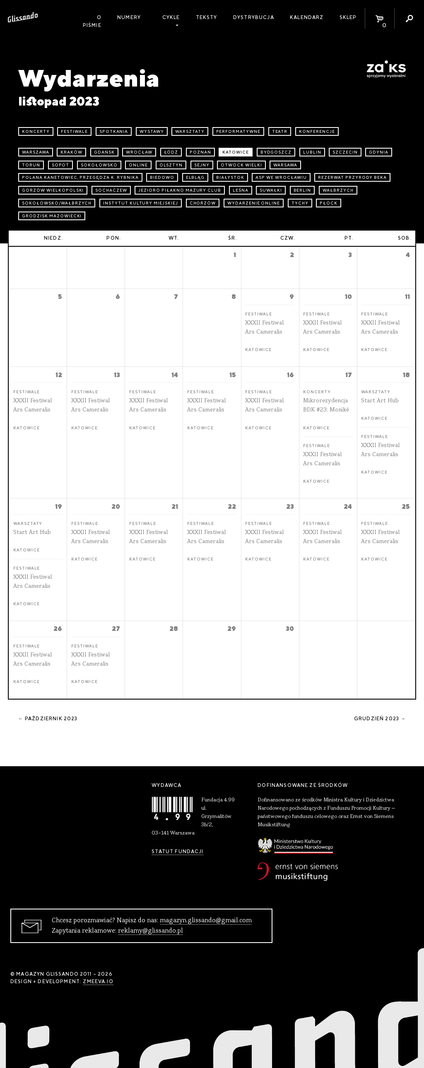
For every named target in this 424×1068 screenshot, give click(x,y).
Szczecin (345, 152)
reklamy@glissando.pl (150, 931)
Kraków (71, 152)
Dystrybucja (253, 17)
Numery (129, 17)
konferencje (317, 131)
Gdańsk (104, 152)
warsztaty (190, 131)
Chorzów (203, 203)
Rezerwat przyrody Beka (352, 177)
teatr (280, 131)
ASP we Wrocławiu (280, 177)
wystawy (152, 131)
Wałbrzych (338, 190)
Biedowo (162, 177)
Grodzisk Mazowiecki (52, 216)
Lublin (312, 152)
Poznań (200, 152)
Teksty (206, 17)
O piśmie (92, 21)
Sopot (61, 165)
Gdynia (378, 152)
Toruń (31, 165)
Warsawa (285, 165)
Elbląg (195, 177)
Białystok (230, 177)
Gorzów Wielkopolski (53, 190)
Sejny (202, 165)
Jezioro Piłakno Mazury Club (179, 190)
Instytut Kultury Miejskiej (140, 203)
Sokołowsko (99, 165)
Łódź (171, 152)
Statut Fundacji (177, 851)
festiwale (74, 131)
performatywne (238, 131)
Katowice (235, 152)
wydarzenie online (253, 203)
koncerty (36, 131)
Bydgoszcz (276, 152)
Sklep (348, 17)
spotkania (113, 131)
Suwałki (271, 190)
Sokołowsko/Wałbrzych (57, 203)
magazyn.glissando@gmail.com (206, 920)
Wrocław (139, 152)
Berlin (302, 190)
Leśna (240, 190)
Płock (328, 203)
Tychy (300, 203)
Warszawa (35, 152)
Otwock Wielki (241, 165)
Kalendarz (306, 17)
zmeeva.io (98, 981)
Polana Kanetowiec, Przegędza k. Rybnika (80, 177)
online (138, 165)
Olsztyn (171, 165)
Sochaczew (111, 190)
